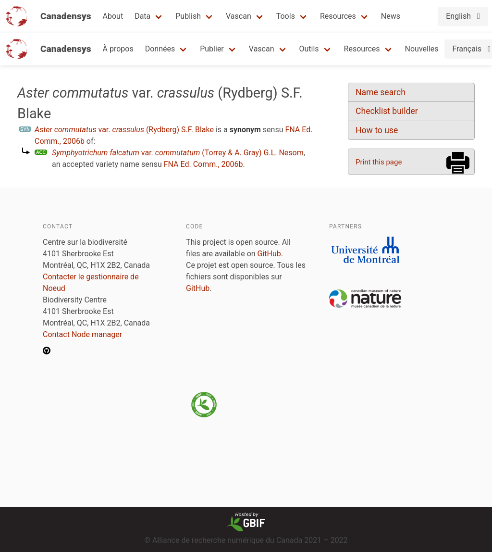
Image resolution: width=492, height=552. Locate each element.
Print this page (379, 162)
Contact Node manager (82, 334)
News (390, 16)
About (113, 16)
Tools (285, 16)
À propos (118, 48)
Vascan (238, 16)
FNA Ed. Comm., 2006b (203, 164)
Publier (212, 48)
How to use (377, 130)
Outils (309, 48)
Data (142, 16)
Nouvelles (422, 48)
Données (160, 48)
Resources (338, 16)
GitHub (269, 253)
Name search (381, 92)
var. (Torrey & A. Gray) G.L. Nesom (178, 152)
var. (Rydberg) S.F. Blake (124, 129)
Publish (188, 16)
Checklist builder (387, 111)
